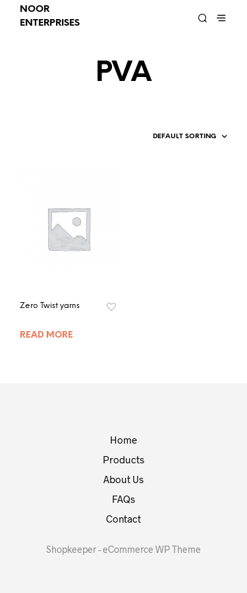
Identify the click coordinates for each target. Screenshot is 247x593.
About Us (123, 479)
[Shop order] (168, 137)
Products (123, 459)
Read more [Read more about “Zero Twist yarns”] (46, 335)
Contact (123, 519)
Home (123, 440)
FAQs (123, 499)
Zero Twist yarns (50, 305)
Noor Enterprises (50, 16)
